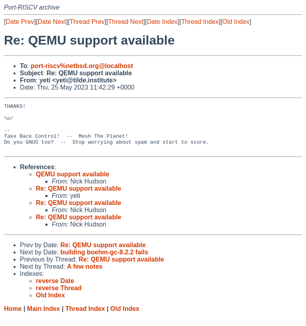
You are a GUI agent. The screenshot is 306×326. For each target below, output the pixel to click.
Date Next (51, 21)
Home (13, 318)
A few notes (84, 276)
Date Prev (20, 21)
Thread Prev (87, 21)
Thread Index (200, 21)
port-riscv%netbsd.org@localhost (82, 65)
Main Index (43, 318)
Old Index (235, 21)
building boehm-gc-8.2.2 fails (104, 261)
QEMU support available (72, 183)
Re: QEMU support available (78, 198)
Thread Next (125, 21)
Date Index (162, 21)
